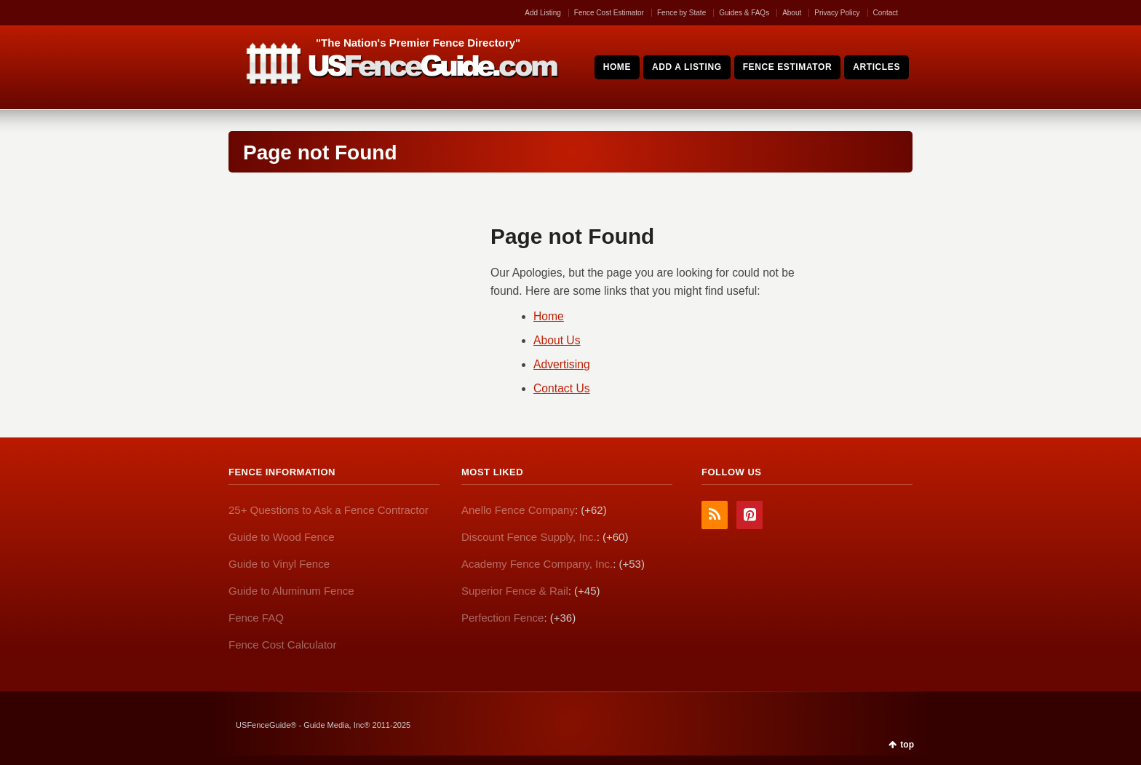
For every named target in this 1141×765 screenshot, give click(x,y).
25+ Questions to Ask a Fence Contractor (328, 510)
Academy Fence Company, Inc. (537, 564)
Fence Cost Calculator (282, 644)
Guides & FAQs (744, 13)
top (907, 745)
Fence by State (681, 13)
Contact (885, 13)
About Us (557, 340)
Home (548, 316)
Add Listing (542, 13)
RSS (714, 515)
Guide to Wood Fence (281, 537)
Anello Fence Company (518, 510)
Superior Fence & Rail (514, 590)
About (791, 13)
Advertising (561, 364)
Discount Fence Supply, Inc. (529, 537)
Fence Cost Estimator (609, 13)
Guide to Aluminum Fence (291, 590)
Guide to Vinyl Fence (279, 564)
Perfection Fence (502, 617)
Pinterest (749, 515)
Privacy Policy (836, 13)
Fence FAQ (256, 617)
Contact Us (561, 388)
